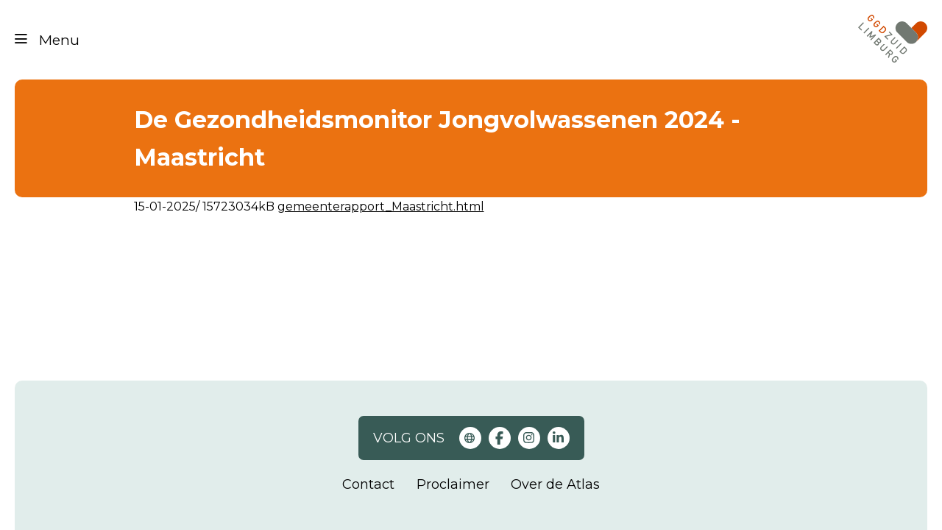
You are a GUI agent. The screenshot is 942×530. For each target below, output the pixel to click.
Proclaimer (453, 484)
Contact (368, 484)
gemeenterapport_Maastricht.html (380, 206)
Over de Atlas (555, 484)
